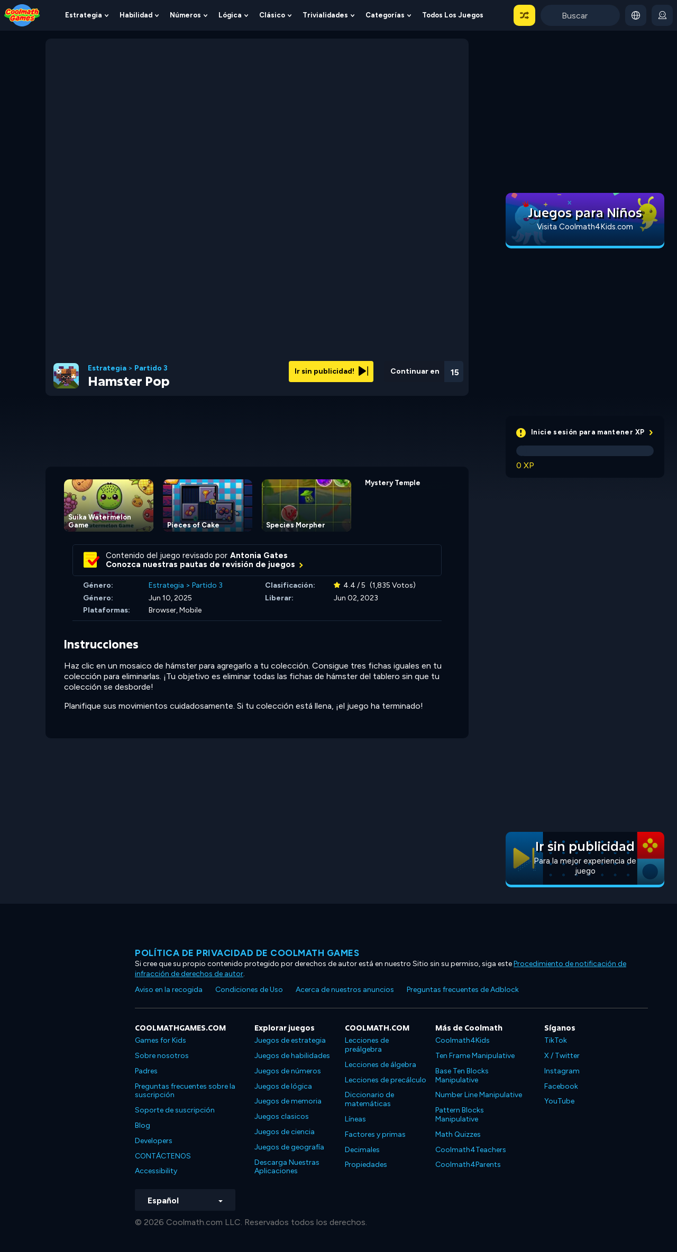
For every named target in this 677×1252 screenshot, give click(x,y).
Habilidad (136, 15)
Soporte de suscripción (175, 1110)
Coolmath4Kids (462, 1040)
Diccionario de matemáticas (369, 1099)
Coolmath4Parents (468, 1164)
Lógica (230, 15)
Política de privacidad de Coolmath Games (247, 953)
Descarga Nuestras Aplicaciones (286, 1167)
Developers (153, 1140)
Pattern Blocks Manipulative (459, 1115)
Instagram (562, 1070)
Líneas (355, 1119)
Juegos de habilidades (292, 1055)
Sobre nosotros (162, 1055)
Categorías (385, 15)
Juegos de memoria (288, 1101)
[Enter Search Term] (580, 15)
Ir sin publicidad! (331, 371)
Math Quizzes (458, 1134)
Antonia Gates (259, 555)
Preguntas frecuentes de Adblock (463, 989)
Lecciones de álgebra (380, 1064)
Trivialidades (325, 15)
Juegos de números (287, 1070)
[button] (524, 15)
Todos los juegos (452, 15)
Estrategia (83, 15)
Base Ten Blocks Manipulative (462, 1075)
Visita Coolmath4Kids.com (585, 226)
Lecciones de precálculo (385, 1079)
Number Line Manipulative (478, 1094)
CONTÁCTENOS (163, 1156)
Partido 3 (151, 368)
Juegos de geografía (289, 1147)
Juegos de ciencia (284, 1131)
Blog (142, 1125)
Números (185, 15)
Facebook (561, 1086)
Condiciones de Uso (249, 989)
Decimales (362, 1149)
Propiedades (366, 1164)
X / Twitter (562, 1055)
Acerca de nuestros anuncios (345, 989)
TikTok (555, 1040)
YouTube (559, 1101)
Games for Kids (160, 1040)
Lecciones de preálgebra (367, 1045)
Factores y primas (375, 1134)
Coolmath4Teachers (470, 1149)
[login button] (662, 15)
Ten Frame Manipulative (475, 1055)
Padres (146, 1070)
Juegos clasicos (281, 1116)
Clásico (272, 15)
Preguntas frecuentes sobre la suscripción (185, 1091)
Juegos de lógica (283, 1086)
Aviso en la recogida (169, 989)
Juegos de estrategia (290, 1040)
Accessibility (156, 1170)
